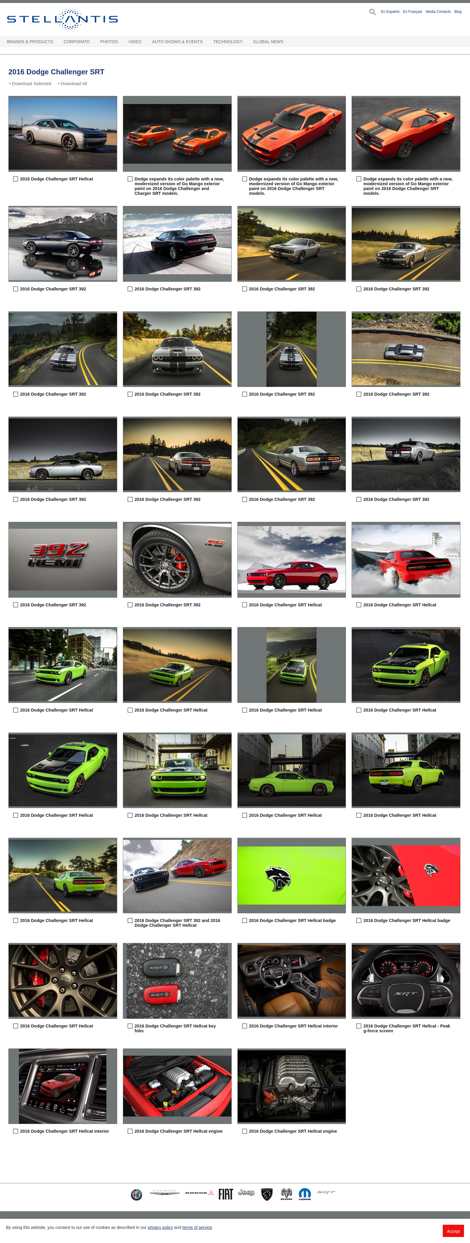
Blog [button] (458, 12)
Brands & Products (30, 41)
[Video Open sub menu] (144, 42)
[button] (372, 11)
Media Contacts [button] (438, 12)
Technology (227, 41)
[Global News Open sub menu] (286, 42)
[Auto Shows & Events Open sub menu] (205, 42)
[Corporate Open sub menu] (93, 42)
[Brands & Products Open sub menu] (56, 42)
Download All (74, 83)
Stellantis (76, 19)
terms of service (197, 1227)
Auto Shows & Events (177, 41)
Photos (109, 41)
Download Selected (31, 83)
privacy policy (160, 1227)
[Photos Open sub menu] (121, 42)
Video (135, 41)
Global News (268, 41)
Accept (453, 1231)
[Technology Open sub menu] (245, 42)
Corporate (77, 41)
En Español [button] (390, 12)
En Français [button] (412, 12)
